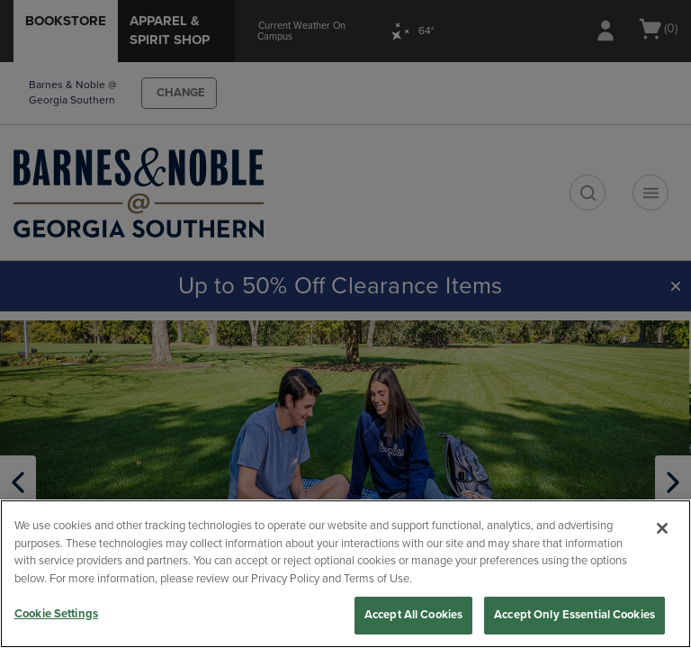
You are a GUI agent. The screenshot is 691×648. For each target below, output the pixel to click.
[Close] (662, 528)
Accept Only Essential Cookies (574, 615)
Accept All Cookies (413, 615)
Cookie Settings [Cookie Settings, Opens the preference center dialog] (56, 614)
